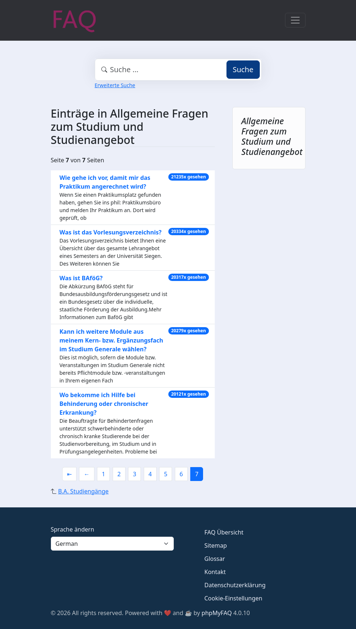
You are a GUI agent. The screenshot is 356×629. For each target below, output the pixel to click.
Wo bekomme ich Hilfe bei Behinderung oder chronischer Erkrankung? (104, 404)
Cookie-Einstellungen (233, 598)
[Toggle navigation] (295, 20)
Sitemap (216, 545)
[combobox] (178, 70)
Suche (243, 69)
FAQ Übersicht (224, 532)
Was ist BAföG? (81, 278)
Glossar (215, 559)
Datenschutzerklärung (235, 585)
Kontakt (215, 572)
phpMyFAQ (217, 613)
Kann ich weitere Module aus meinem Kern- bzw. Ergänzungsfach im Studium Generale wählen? (112, 340)
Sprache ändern (72, 529)
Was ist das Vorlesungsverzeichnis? (111, 232)
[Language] (112, 544)
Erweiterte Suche (115, 85)
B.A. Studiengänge (83, 491)
